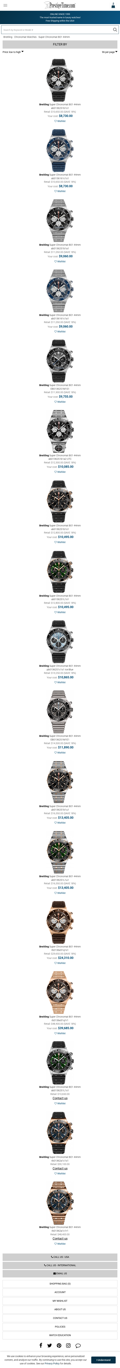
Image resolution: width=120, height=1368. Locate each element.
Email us (60, 1273)
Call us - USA (60, 1257)
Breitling (7, 37)
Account (60, 1292)
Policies (60, 1326)
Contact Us (60, 1318)
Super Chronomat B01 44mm (54, 37)
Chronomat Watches (25, 37)
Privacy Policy (52, 1363)
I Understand (103, 1360)
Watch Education (60, 1335)
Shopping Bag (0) (60, 1283)
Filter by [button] (60, 44)
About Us (60, 1309)
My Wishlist (60, 1300)
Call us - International (60, 1265)
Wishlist (60, 121)
